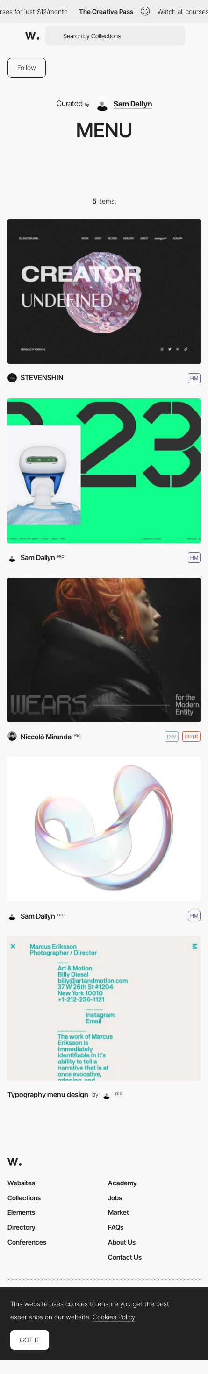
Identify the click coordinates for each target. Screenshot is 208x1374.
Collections (24, 1198)
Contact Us (125, 1257)
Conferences (26, 1242)
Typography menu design (47, 1094)
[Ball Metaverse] (104, 829)
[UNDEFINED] (104, 291)
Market (118, 1212)
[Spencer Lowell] (104, 470)
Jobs (115, 1198)
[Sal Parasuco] (104, 650)
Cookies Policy (114, 1317)
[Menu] (104, 1008)
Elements (21, 1212)
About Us (122, 1242)
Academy (122, 1183)
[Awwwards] (32, 36)
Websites (21, 1183)
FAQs (115, 1227)
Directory (21, 1227)
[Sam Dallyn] (123, 103)
